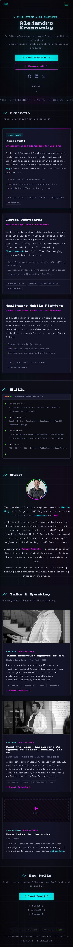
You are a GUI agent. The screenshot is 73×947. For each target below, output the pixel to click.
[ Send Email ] (36, 896)
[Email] (43, 76)
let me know (57, 850)
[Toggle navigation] (66, 4)
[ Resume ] (36, 914)
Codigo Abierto (31, 548)
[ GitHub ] (36, 906)
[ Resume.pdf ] (36, 66)
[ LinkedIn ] (36, 910)
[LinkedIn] (36, 76)
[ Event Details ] (18, 690)
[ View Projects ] (36, 57)
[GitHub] (29, 76)
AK (7, 4)
